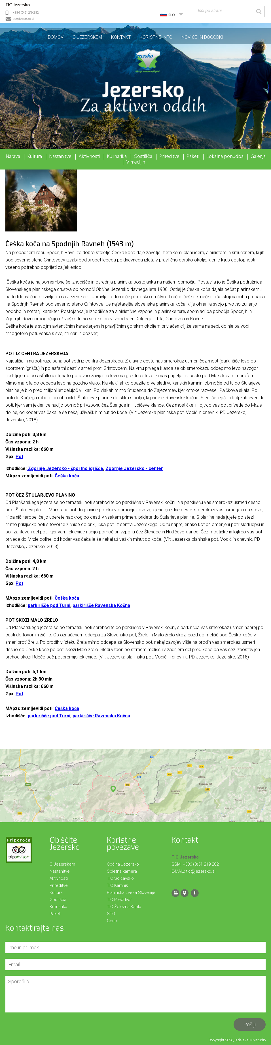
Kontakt (121, 37)
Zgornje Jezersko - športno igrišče (65, 468)
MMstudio (257, 1040)
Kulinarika (117, 157)
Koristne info (156, 37)
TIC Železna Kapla (124, 906)
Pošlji (250, 1024)
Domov (55, 37)
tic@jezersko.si (23, 19)
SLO (171, 15)
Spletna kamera (122, 871)
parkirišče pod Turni (49, 605)
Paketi (193, 157)
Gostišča (143, 157)
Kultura (34, 157)
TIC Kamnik (117, 885)
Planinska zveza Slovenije (131, 892)
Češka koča (67, 475)
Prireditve (169, 157)
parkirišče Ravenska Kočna (101, 605)
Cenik (112, 920)
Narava (13, 157)
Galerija (258, 157)
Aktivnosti (89, 157)
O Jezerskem (87, 37)
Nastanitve (60, 157)
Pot (19, 456)
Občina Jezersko (123, 864)
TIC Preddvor (119, 899)
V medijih (135, 162)
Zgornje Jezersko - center (134, 468)
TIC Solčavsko (120, 878)
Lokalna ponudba (225, 157)
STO (111, 913)
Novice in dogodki (202, 37)
